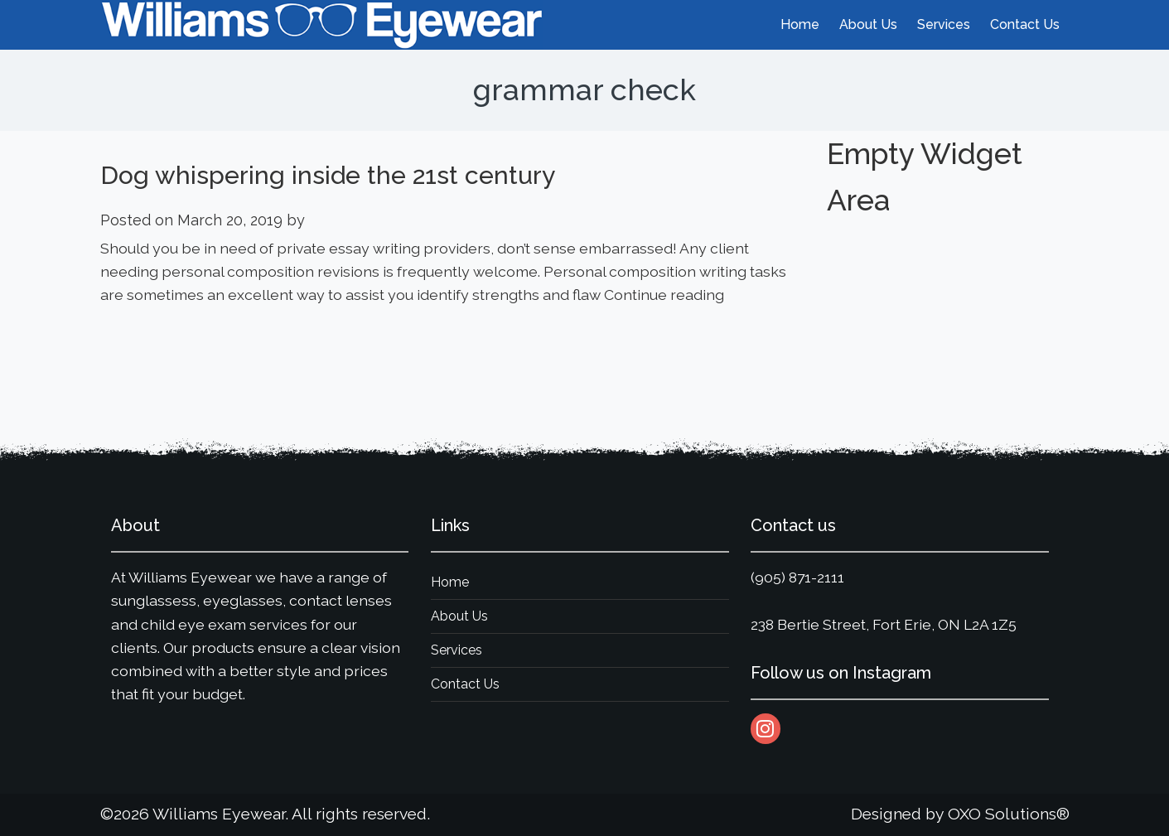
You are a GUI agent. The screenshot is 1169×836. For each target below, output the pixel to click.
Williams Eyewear (218, 814)
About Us (459, 616)
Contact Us (465, 684)
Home (450, 582)
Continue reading (664, 294)
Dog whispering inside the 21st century (327, 175)
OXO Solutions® (1009, 814)
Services (456, 650)
